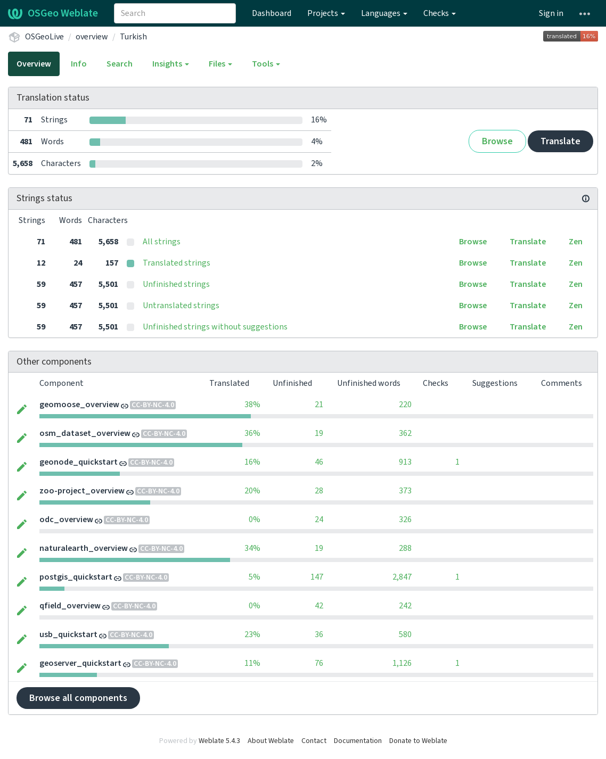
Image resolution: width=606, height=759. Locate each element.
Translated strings (176, 263)
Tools (266, 64)
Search (120, 64)
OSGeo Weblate (53, 13)
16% (252, 462)
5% (254, 577)
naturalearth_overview (83, 548)
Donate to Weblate (418, 741)
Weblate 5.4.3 (219, 741)
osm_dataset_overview (84, 433)
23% (252, 634)
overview (92, 37)
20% (252, 491)
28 (319, 491)
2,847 (402, 577)
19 (319, 433)
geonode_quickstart (78, 462)
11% (252, 663)
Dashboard (271, 13)
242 (405, 606)
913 (405, 462)
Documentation (358, 741)
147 (316, 577)
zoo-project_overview (82, 491)
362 (405, 433)
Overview (34, 64)
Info (79, 64)
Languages (384, 13)
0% (254, 519)
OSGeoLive (44, 37)
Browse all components (78, 698)
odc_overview (66, 519)
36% (252, 433)
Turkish (133, 37)
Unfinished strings (176, 284)
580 (405, 634)
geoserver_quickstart (80, 663)
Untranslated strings (181, 305)
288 (405, 548)
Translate (560, 141)
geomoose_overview (79, 404)
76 (319, 663)
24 (319, 519)
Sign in (551, 13)
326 (405, 519)
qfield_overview (70, 606)
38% (252, 404)
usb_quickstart (68, 634)
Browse (497, 141)
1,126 (402, 663)
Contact (313, 741)
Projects (326, 13)
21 (319, 404)
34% (252, 548)
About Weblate (271, 741)
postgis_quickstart (75, 577)
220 (405, 404)
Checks (439, 13)
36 (319, 634)
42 (319, 606)
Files (220, 64)
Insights (170, 64)
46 (319, 462)
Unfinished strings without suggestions (215, 327)
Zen (576, 242)
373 (405, 491)
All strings (162, 242)
